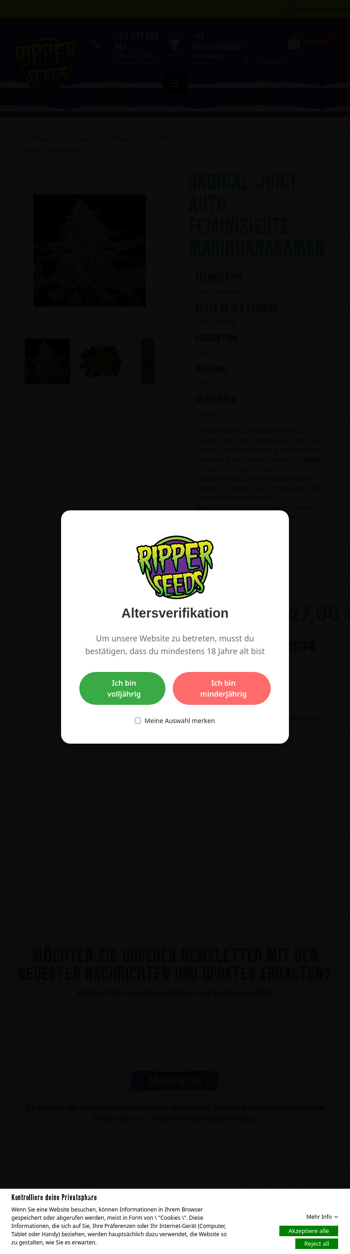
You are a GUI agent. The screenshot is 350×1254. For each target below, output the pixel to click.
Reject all (316, 1243)
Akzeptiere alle (308, 1230)
